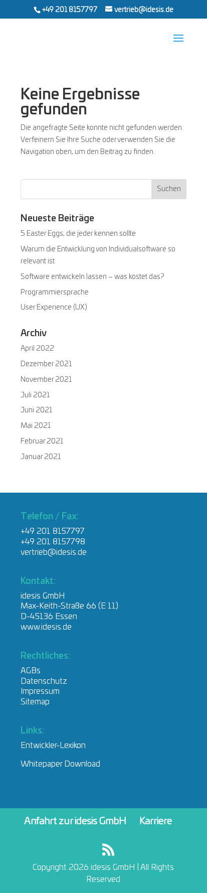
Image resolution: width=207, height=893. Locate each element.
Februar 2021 (42, 441)
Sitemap (35, 702)
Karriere (155, 821)
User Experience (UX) (54, 307)
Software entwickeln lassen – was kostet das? (92, 276)
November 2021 (46, 379)
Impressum (40, 691)
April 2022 (37, 348)
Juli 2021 (35, 395)
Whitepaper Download (60, 764)
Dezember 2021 (46, 364)
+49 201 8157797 (70, 10)
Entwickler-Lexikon (53, 745)
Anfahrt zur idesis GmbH (75, 821)
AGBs (31, 671)
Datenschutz (44, 681)
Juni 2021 (36, 410)
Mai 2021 (36, 425)
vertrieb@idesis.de (54, 552)
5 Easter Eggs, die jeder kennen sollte (78, 233)
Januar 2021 (41, 457)
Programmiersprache (55, 292)
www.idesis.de (46, 627)
